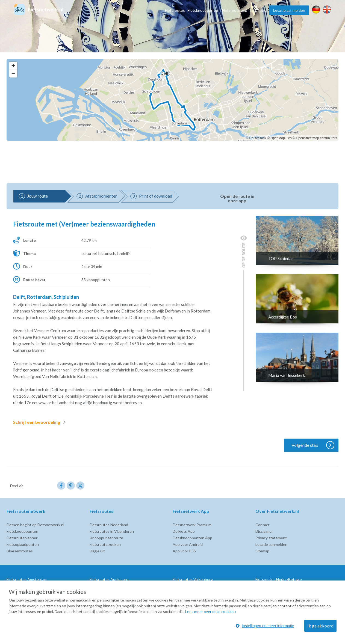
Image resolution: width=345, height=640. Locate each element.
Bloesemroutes (20, 551)
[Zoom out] (13, 74)
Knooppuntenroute (106, 537)
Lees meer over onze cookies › (210, 611)
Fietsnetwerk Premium (192, 524)
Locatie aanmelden (289, 10)
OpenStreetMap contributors (316, 138)
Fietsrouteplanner (22, 537)
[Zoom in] (13, 66)
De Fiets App (184, 531)
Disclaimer (264, 531)
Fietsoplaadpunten (23, 544)
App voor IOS (184, 551)
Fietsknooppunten (203, 10)
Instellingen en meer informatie (265, 626)
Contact (262, 524)
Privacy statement (271, 537)
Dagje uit (97, 551)
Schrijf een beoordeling (40, 422)
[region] (172, 100)
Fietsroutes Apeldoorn (109, 579)
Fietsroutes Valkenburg (193, 579)
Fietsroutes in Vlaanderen (112, 531)
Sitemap (262, 551)
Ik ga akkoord (320, 625)
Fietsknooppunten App (192, 537)
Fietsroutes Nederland (109, 524)
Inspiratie (258, 10)
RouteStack (257, 138)
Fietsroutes (175, 10)
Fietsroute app (234, 10)
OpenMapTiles (281, 138)
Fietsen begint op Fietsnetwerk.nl (35, 524)
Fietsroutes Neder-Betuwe (278, 579)
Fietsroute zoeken (105, 544)
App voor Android (188, 544)
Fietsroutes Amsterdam (27, 579)
